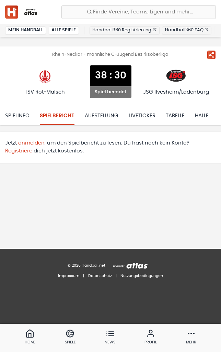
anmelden (31, 143)
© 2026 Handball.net (86, 265)
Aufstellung (101, 115)
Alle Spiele (63, 30)
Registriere (18, 150)
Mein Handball (25, 30)
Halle (202, 115)
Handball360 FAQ (187, 30)
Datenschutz (100, 276)
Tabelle (175, 115)
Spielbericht (57, 115)
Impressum (68, 276)
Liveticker (142, 115)
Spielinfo (17, 115)
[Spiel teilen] (211, 55)
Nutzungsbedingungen (141, 276)
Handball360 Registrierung (124, 30)
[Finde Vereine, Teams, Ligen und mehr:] (138, 12)
